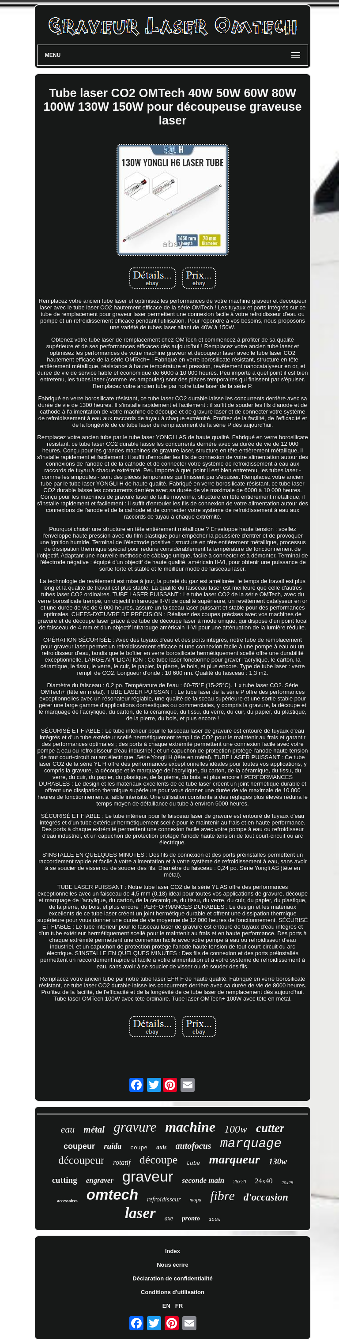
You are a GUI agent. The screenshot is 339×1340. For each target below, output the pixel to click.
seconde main (203, 1180)
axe (169, 1218)
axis (161, 1147)
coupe (138, 1147)
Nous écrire (172, 1264)
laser (140, 1213)
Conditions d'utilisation (172, 1292)
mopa (196, 1200)
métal (94, 1129)
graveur (147, 1176)
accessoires (67, 1200)
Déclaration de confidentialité (172, 1278)
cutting (64, 1180)
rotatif (121, 1162)
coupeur (79, 1146)
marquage (251, 1144)
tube (193, 1163)
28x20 (239, 1181)
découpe (158, 1159)
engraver (99, 1180)
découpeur (81, 1160)
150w (214, 1219)
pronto (191, 1218)
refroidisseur (164, 1199)
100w (235, 1129)
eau (68, 1129)
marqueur (234, 1159)
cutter (270, 1128)
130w (278, 1161)
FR (179, 1305)
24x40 (263, 1181)
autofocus (193, 1146)
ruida (112, 1146)
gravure (134, 1127)
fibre (222, 1195)
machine (190, 1127)
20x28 (287, 1182)
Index (172, 1251)
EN (166, 1305)
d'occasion (266, 1197)
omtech (112, 1194)
